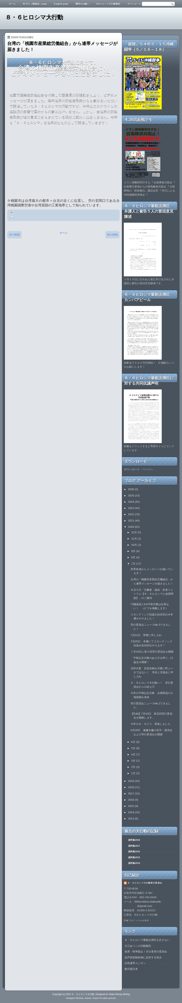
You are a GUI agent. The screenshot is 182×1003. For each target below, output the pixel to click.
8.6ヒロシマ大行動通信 (108, 4)
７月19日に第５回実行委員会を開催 (152, 651)
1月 (133, 773)
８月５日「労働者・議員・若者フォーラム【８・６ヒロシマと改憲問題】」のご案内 (152, 594)
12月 (134, 532)
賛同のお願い (82, 4)
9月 (133, 551)
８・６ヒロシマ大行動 (34, 17)
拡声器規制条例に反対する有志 (143, 957)
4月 (133, 754)
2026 (131, 489)
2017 (131, 793)
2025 (131, 495)
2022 (131, 514)
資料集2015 (134, 857)
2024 (131, 501)
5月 (133, 748)
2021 (131, 520)
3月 (133, 760)
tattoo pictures (109, 998)
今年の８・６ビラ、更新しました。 (152, 724)
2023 (131, 508)
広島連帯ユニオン (135, 963)
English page (61, 4)
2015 (131, 806)
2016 (131, 799)
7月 (133, 563)
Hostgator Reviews (75, 998)
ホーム (12, 4)
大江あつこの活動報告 (138, 945)
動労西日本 (131, 969)
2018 (131, 787)
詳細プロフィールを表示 (136, 920)
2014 (131, 812)
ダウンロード (134, 4)
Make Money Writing (119, 994)
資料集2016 (134, 851)
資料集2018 (134, 840)
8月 (133, 557)
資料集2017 (134, 846)
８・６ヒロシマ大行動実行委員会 (145, 883)
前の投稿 (112, 234)
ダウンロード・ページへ (138, 469)
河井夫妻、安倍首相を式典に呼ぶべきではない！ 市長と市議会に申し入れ (152, 672)
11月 (134, 538)
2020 (131, 526)
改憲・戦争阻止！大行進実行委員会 (146, 951)
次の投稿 (14, 234)
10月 (134, 544)
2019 (131, 781)
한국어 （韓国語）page (35, 4)
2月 (133, 767)
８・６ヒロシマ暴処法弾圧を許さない (147, 940)
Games (88, 998)
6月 (133, 742)
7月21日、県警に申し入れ (146, 635)
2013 (131, 818)
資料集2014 (134, 863)
